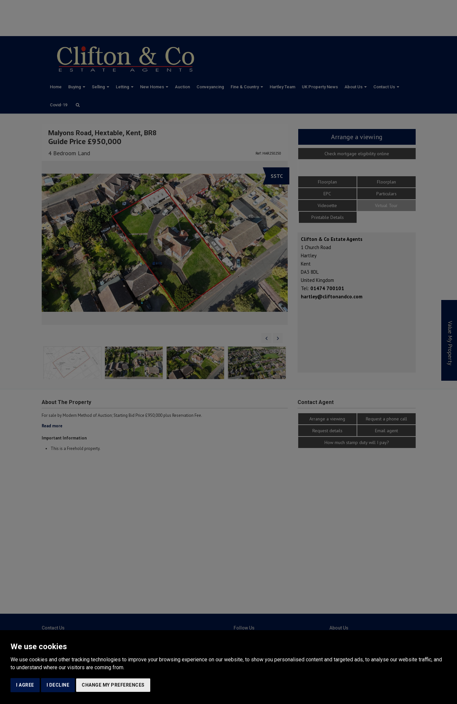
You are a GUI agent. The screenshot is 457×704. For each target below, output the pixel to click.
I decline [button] (58, 685)
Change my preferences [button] (113, 685)
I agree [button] (25, 685)
